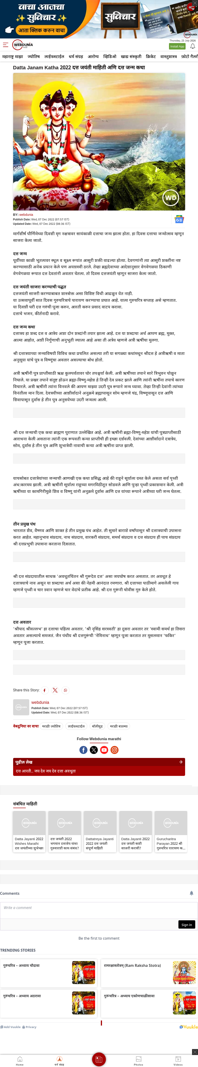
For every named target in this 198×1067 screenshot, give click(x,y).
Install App (177, 46)
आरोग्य (93, 56)
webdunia (26, 214)
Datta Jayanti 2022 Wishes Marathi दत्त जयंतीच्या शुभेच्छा (29, 843)
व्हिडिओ (109, 56)
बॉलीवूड (97, 726)
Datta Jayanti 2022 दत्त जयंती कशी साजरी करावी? (135, 843)
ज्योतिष (34, 56)
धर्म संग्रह (76, 56)
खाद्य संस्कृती (131, 56)
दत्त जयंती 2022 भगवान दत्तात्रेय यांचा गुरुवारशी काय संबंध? (64, 843)
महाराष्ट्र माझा (12, 56)
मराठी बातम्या (119, 726)
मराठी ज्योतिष (51, 726)
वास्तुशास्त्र (168, 56)
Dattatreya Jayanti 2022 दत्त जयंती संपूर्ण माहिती (100, 843)
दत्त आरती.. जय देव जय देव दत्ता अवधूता (46, 771)
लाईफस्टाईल (54, 56)
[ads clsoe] (195, 1052)
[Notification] (192, 45)
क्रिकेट (151, 56)
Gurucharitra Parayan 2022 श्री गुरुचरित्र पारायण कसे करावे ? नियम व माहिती (171, 843)
